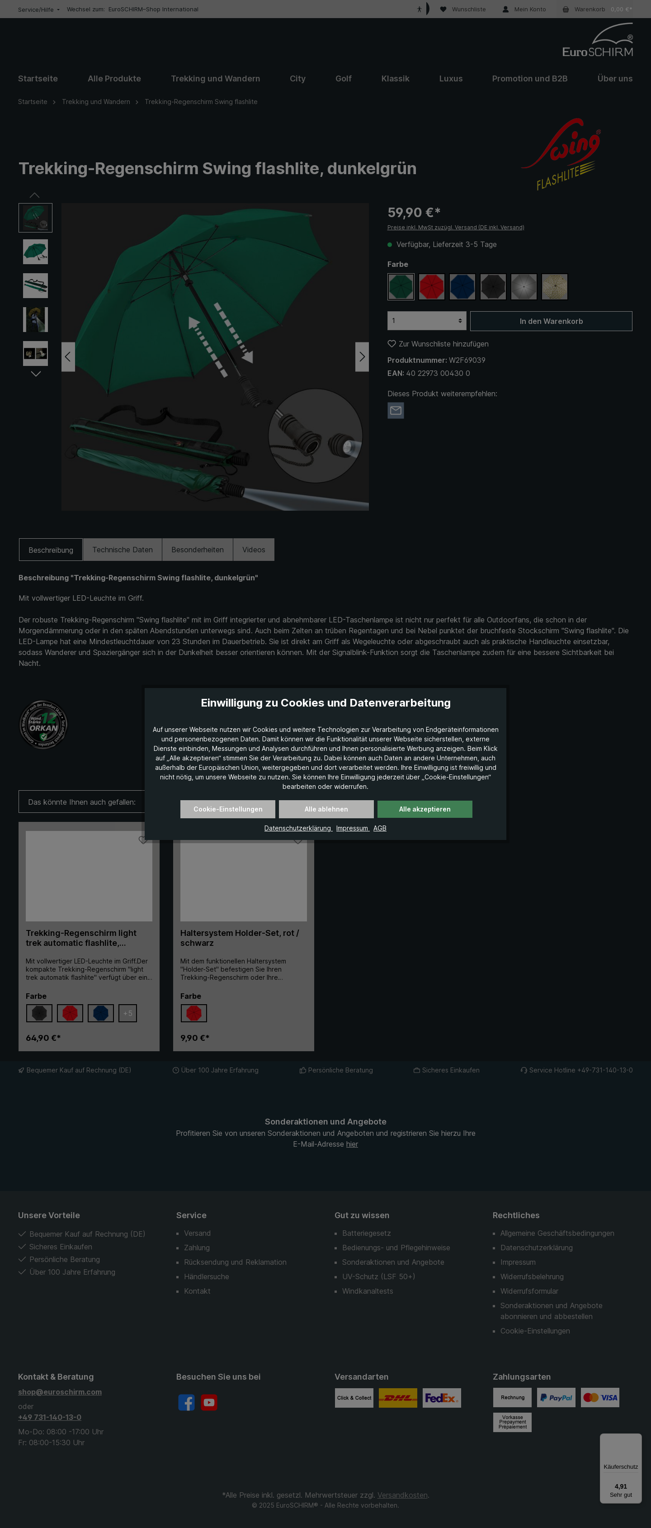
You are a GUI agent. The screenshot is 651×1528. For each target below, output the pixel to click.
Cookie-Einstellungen (228, 809)
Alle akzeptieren (425, 809)
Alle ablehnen (326, 809)
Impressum (353, 828)
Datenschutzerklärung (298, 828)
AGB (380, 828)
